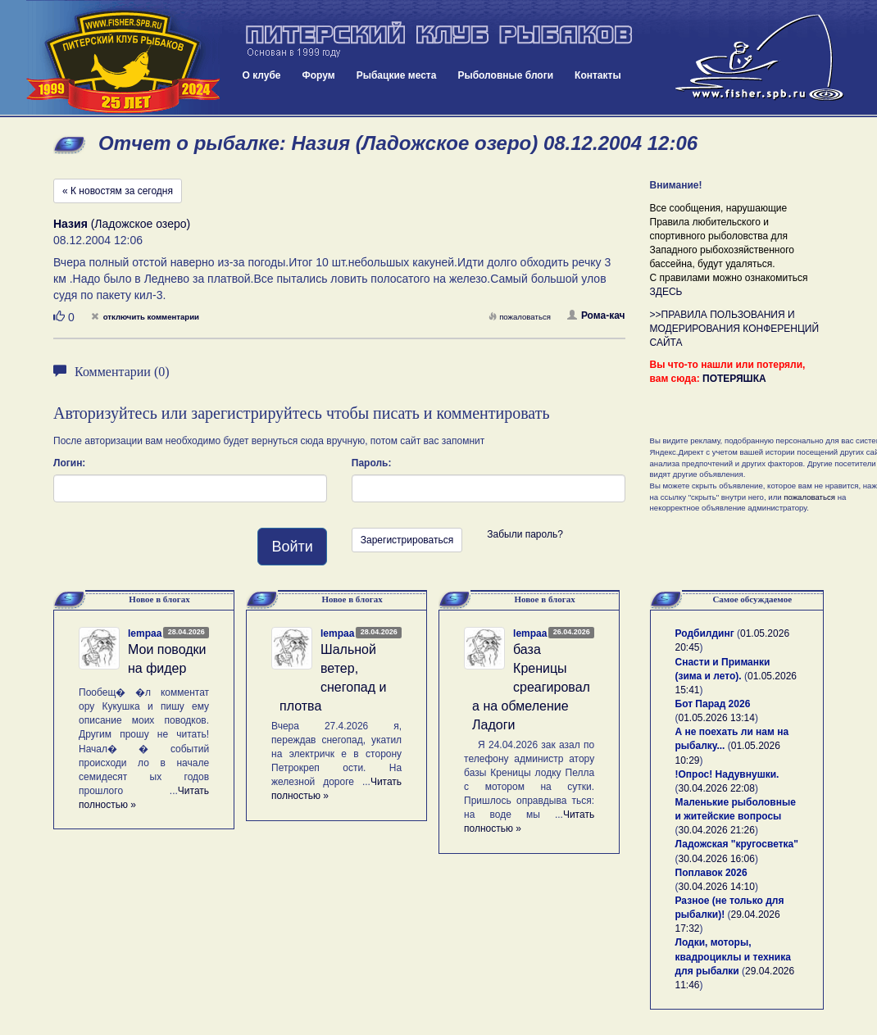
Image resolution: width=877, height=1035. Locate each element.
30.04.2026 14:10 (717, 886)
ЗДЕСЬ (666, 291)
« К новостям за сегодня (117, 191)
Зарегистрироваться (407, 540)
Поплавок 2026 (711, 872)
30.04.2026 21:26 (717, 830)
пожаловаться (519, 316)
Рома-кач (596, 315)
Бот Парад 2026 (713, 704)
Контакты (598, 75)
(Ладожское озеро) (121, 223)
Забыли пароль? (525, 534)
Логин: (69, 463)
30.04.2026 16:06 (717, 859)
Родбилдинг (704, 633)
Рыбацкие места (397, 75)
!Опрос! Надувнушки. (727, 774)
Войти (291, 546)
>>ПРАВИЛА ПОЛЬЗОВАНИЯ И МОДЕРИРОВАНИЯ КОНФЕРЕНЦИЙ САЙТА (735, 328)
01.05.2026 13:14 (717, 718)
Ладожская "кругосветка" (736, 844)
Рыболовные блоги (505, 75)
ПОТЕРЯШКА (734, 378)
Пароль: (372, 463)
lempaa (144, 633)
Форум (318, 75)
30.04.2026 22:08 (717, 788)
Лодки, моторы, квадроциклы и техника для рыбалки (733, 956)
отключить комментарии (145, 316)
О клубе (262, 75)
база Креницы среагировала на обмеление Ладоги (531, 686)
